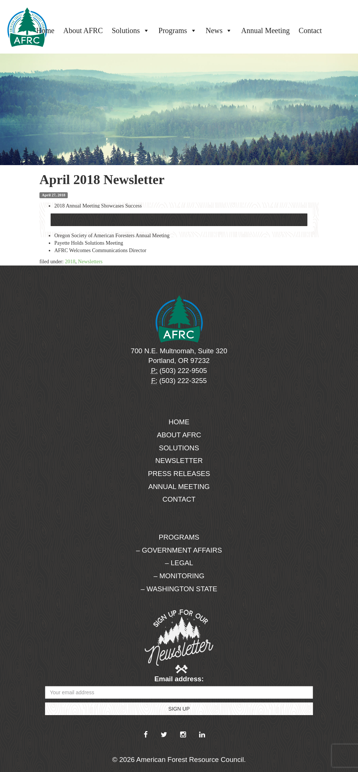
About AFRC (83, 30)
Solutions (131, 30)
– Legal (179, 563)
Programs (178, 30)
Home (45, 30)
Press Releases (179, 473)
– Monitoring (179, 576)
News (219, 30)
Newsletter (179, 460)
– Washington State (179, 589)
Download (179, 219)
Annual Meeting (265, 30)
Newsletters (90, 261)
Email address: (179, 679)
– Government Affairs (179, 550)
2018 (70, 261)
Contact (310, 30)
